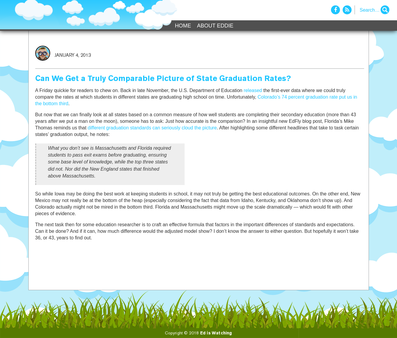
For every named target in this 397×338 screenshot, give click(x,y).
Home (183, 26)
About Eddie (215, 26)
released (253, 90)
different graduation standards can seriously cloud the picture (152, 127)
